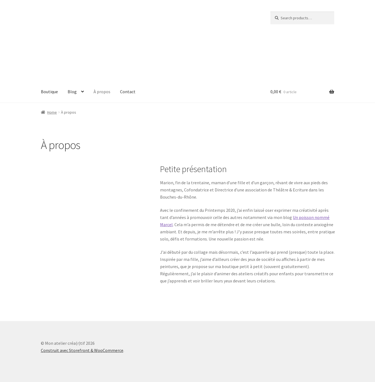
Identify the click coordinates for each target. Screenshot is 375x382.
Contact (127, 91)
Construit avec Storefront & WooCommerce (82, 350)
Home (52, 112)
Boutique (49, 91)
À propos (102, 91)
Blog (72, 91)
